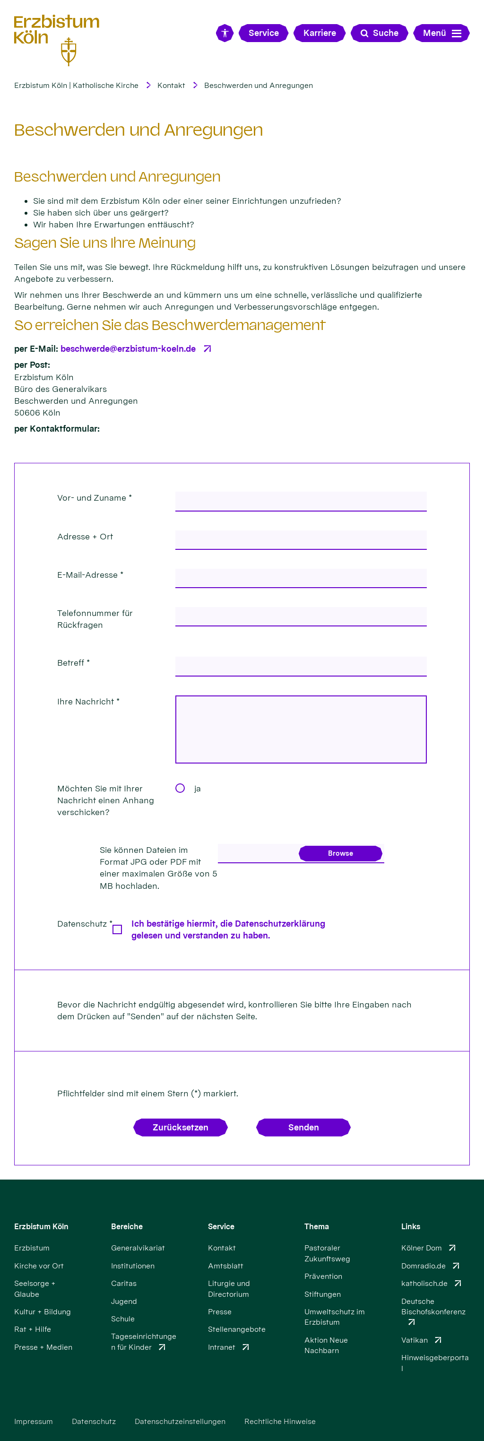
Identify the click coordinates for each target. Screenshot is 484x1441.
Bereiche (127, 1226)
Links (410, 1226)
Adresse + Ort (85, 536)
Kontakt (171, 85)
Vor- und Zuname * (94, 498)
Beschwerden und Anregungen (258, 85)
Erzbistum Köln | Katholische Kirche (76, 85)
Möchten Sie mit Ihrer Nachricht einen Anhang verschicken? (105, 800)
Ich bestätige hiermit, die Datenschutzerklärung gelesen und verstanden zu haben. (228, 929)
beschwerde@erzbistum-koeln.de (128, 349)
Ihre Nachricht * (88, 701)
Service (221, 1226)
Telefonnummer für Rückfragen (95, 619)
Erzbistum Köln (41, 1226)
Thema (316, 1226)
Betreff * (73, 663)
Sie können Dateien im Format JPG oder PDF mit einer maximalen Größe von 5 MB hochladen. (158, 868)
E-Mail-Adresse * (90, 575)
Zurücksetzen (180, 1127)
